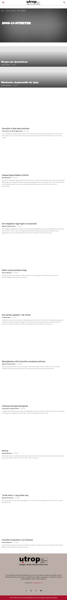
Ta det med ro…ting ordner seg (15, 495)
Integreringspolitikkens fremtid (15, 175)
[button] (64, 2)
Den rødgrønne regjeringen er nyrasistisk (19, 224)
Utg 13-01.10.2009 (10, 10)
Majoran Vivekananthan (9, 226)
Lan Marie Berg (6, 317)
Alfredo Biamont (6, 177)
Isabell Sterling (5, 65)
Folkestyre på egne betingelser (15, 406)
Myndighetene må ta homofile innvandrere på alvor (24, 361)
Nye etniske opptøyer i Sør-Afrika (16, 315)
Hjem (2, 10)
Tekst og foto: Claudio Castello (10, 408)
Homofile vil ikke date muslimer (15, 128)
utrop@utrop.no (37, 582)
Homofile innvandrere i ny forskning (17, 540)
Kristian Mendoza (6, 85)
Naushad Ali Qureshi (7, 497)
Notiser (5, 451)
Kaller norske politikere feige (14, 270)
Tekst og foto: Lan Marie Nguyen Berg (12, 131)
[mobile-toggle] (3, 2)
